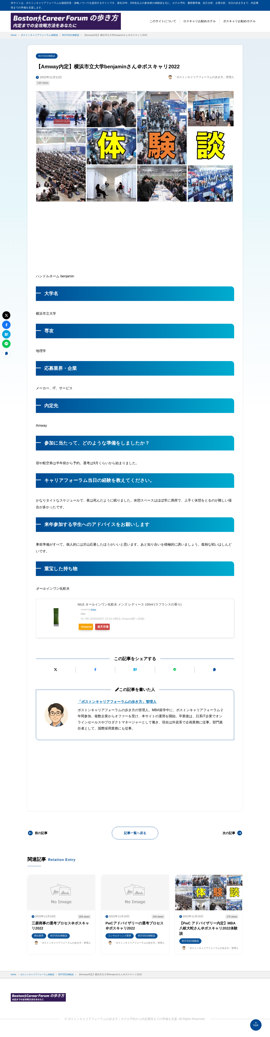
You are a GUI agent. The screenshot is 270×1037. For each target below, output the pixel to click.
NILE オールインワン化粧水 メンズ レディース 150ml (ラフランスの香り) (133, 605)
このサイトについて (163, 21)
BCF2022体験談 (48, 56)
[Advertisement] (135, 237)
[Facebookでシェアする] (95, 670)
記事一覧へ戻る (135, 833)
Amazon (88, 627)
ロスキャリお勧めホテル (199, 21)
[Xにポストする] (55, 670)
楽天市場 (110, 627)
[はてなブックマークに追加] (135, 670)
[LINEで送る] (174, 670)
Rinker (94, 610)
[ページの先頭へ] (256, 1025)
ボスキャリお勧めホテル (239, 21)
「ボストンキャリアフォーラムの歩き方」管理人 (119, 702)
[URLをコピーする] (214, 670)
